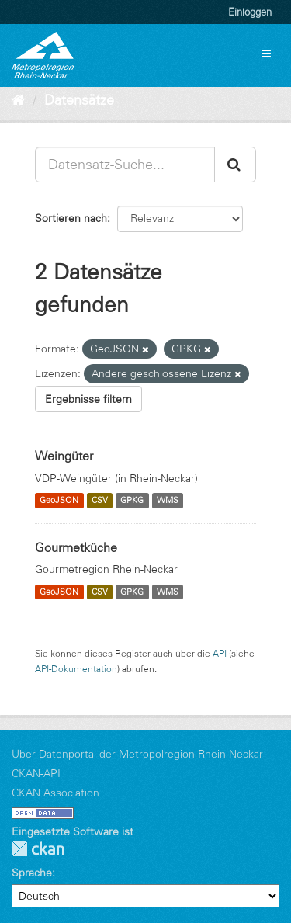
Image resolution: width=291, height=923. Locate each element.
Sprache (32, 873)
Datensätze (79, 100)
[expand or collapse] (266, 53)
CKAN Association (55, 793)
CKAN (38, 849)
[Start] (18, 100)
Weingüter (64, 455)
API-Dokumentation (76, 669)
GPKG (132, 500)
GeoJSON (59, 500)
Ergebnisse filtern (88, 399)
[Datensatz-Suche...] (125, 164)
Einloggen (250, 11)
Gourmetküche (76, 547)
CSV (100, 500)
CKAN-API (36, 773)
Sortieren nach (71, 218)
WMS (167, 500)
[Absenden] (235, 164)
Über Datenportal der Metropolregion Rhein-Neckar (137, 754)
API (220, 653)
